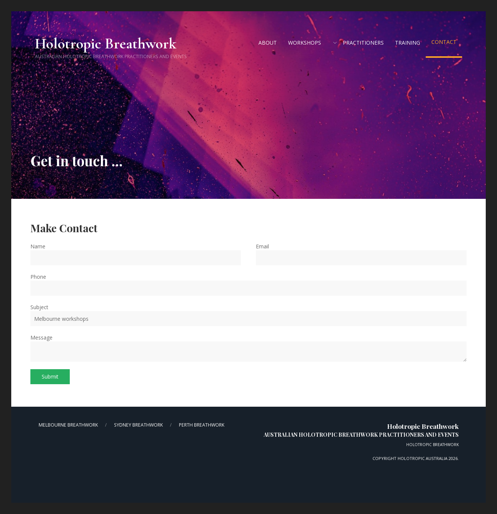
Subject (39, 307)
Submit (50, 376)
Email (262, 246)
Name (37, 246)
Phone (38, 276)
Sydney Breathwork (138, 425)
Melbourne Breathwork (68, 425)
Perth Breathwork (201, 425)
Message (41, 337)
